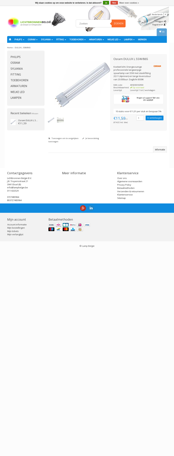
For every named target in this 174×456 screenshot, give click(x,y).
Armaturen (96, 39)
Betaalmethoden (126, 393)
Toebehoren (77, 39)
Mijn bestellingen (16, 433)
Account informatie (17, 429)
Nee (114, 3)
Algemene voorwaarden (129, 386)
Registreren (159, 24)
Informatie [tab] (160, 149)
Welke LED (114, 39)
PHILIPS (19, 39)
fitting (61, 39)
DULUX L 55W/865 (22, 47)
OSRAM (33, 39)
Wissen (35, 113)
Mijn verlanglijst (15, 439)
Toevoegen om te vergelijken (63, 138)
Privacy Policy (124, 390)
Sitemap (121, 403)
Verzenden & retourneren (130, 396)
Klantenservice (125, 399)
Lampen (129, 39)
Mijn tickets (13, 436)
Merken (142, 39)
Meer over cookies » (129, 3)
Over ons (122, 383)
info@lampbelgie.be (17, 392)
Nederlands (157, 14)
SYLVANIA (47, 39)
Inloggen (160, 21)
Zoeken (118, 23)
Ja (106, 3)
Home (10, 47)
